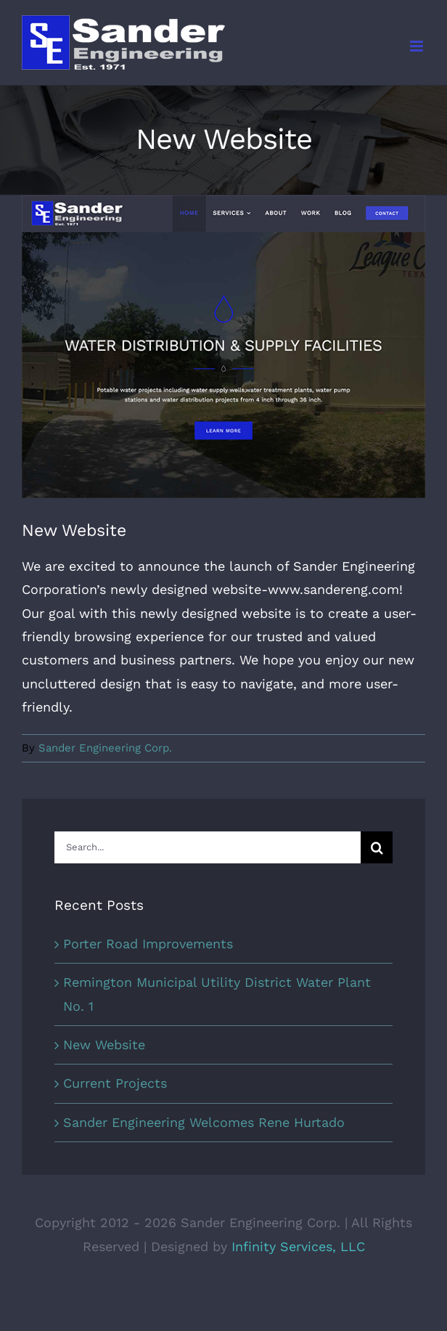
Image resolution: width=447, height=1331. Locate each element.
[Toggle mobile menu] (417, 46)
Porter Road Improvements (148, 943)
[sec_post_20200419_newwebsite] (223, 346)
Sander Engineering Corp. (105, 747)
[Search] (377, 847)
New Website (104, 1044)
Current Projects (115, 1083)
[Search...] (207, 847)
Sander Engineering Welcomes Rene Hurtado (204, 1122)
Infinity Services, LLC (298, 1246)
